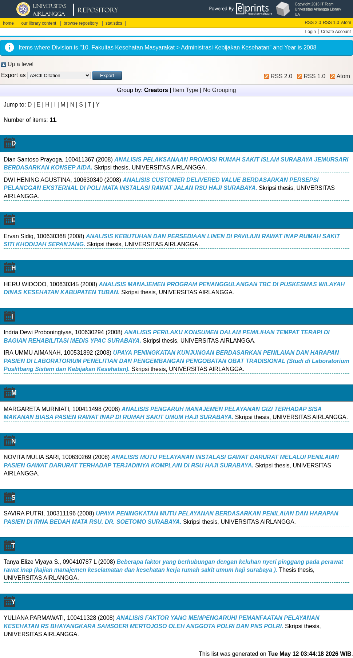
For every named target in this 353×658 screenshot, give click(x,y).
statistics (114, 23)
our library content (38, 23)
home (8, 23)
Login (310, 31)
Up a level (20, 64)
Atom (346, 22)
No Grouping (219, 90)
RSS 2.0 (313, 22)
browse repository (81, 23)
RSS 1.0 (331, 22)
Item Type (185, 90)
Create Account (336, 31)
